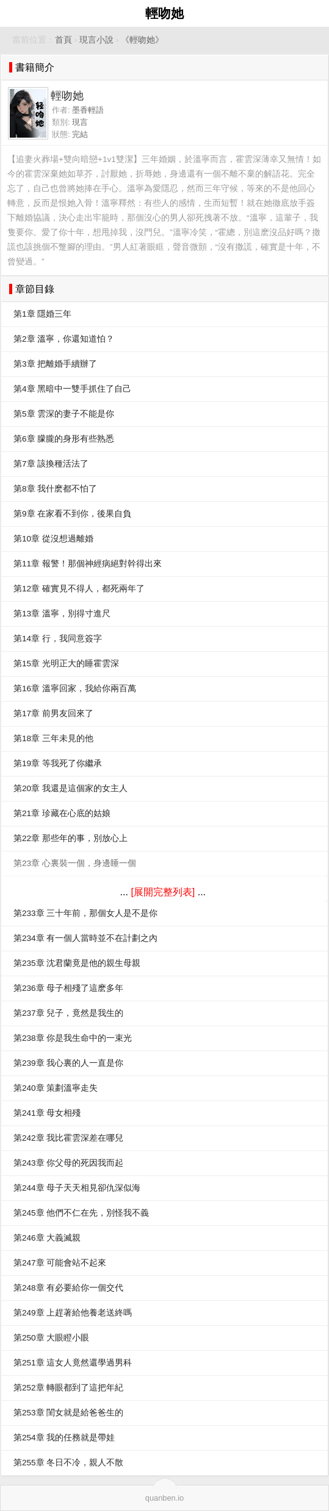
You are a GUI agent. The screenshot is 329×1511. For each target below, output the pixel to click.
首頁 (63, 39)
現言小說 (96, 39)
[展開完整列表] (163, 892)
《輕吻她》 (142, 39)
